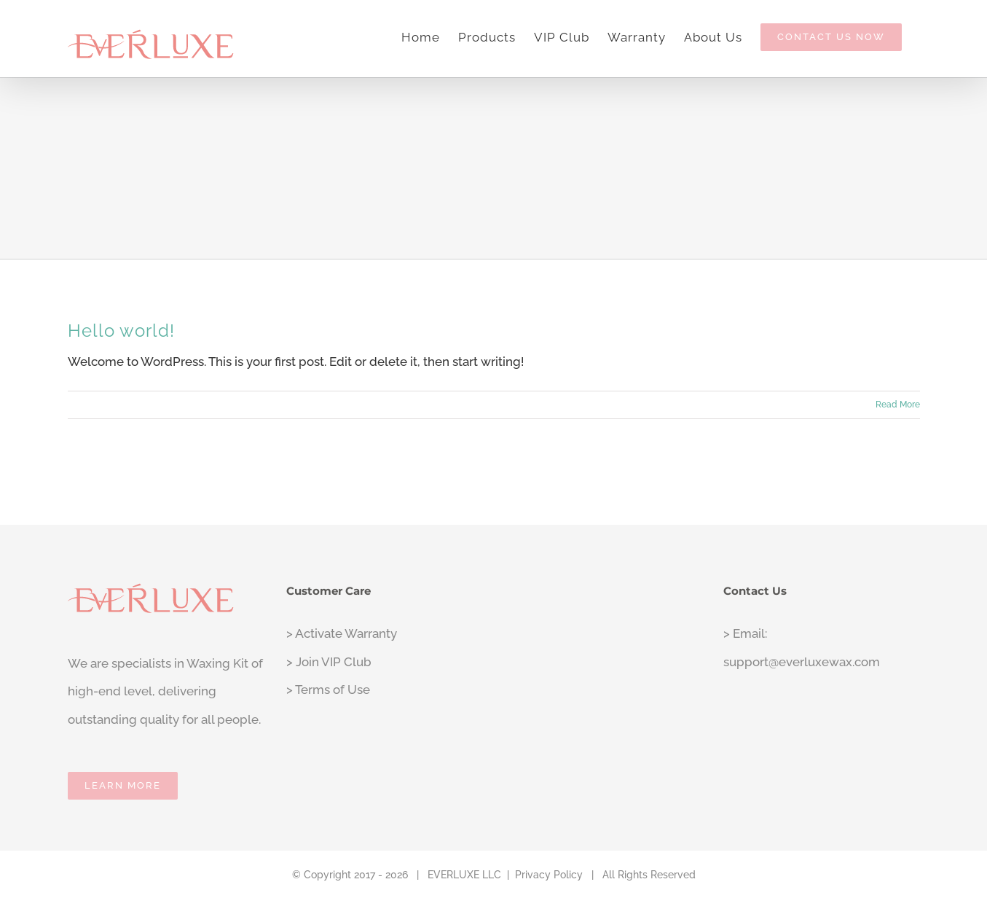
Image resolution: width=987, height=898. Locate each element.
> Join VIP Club (328, 662)
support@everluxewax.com (801, 662)
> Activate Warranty (341, 633)
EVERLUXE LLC (464, 875)
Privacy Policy (549, 875)
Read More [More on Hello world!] (898, 404)
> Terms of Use (328, 689)
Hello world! (121, 330)
